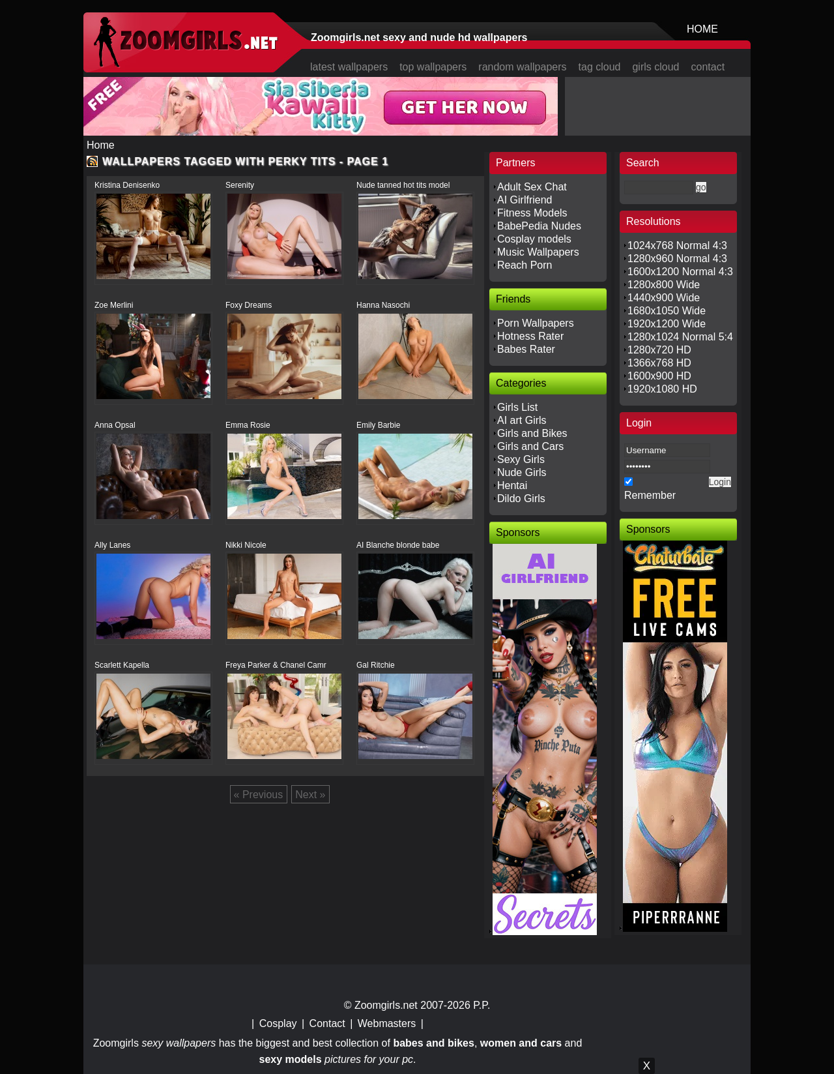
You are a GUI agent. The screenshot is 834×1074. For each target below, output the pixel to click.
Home (101, 145)
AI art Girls (522, 420)
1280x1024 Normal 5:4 (680, 336)
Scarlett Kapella (121, 665)
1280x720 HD (659, 349)
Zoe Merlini (113, 305)
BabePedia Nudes (539, 225)
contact (708, 66)
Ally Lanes (112, 545)
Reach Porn (525, 265)
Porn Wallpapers (535, 323)
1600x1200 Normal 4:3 (680, 271)
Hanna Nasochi (383, 305)
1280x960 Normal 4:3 (677, 258)
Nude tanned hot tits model (403, 185)
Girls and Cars (530, 446)
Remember (650, 495)
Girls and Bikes (532, 433)
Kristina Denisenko (127, 185)
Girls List (517, 407)
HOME (702, 29)
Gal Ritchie (375, 665)
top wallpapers (433, 66)
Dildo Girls (521, 498)
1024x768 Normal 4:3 (677, 245)
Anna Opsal (115, 425)
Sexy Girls (521, 459)
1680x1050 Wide (666, 310)
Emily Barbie (378, 425)
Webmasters (387, 1023)
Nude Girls (522, 472)
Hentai (512, 485)
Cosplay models (534, 239)
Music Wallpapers (538, 252)
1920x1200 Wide (666, 323)
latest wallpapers (349, 66)
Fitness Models (532, 212)
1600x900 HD (659, 375)
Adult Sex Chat (532, 186)
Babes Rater (526, 349)
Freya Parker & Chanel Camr (275, 665)
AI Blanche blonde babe (397, 545)
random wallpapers (522, 66)
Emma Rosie (247, 425)
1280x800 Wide (663, 284)
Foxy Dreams (248, 305)
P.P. (481, 1005)
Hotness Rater (530, 336)
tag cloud (600, 66)
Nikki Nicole (245, 545)
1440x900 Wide (663, 297)
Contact (327, 1023)
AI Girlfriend (524, 199)
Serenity (239, 185)
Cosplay (278, 1023)
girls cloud (655, 66)
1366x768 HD (659, 362)
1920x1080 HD (662, 389)
